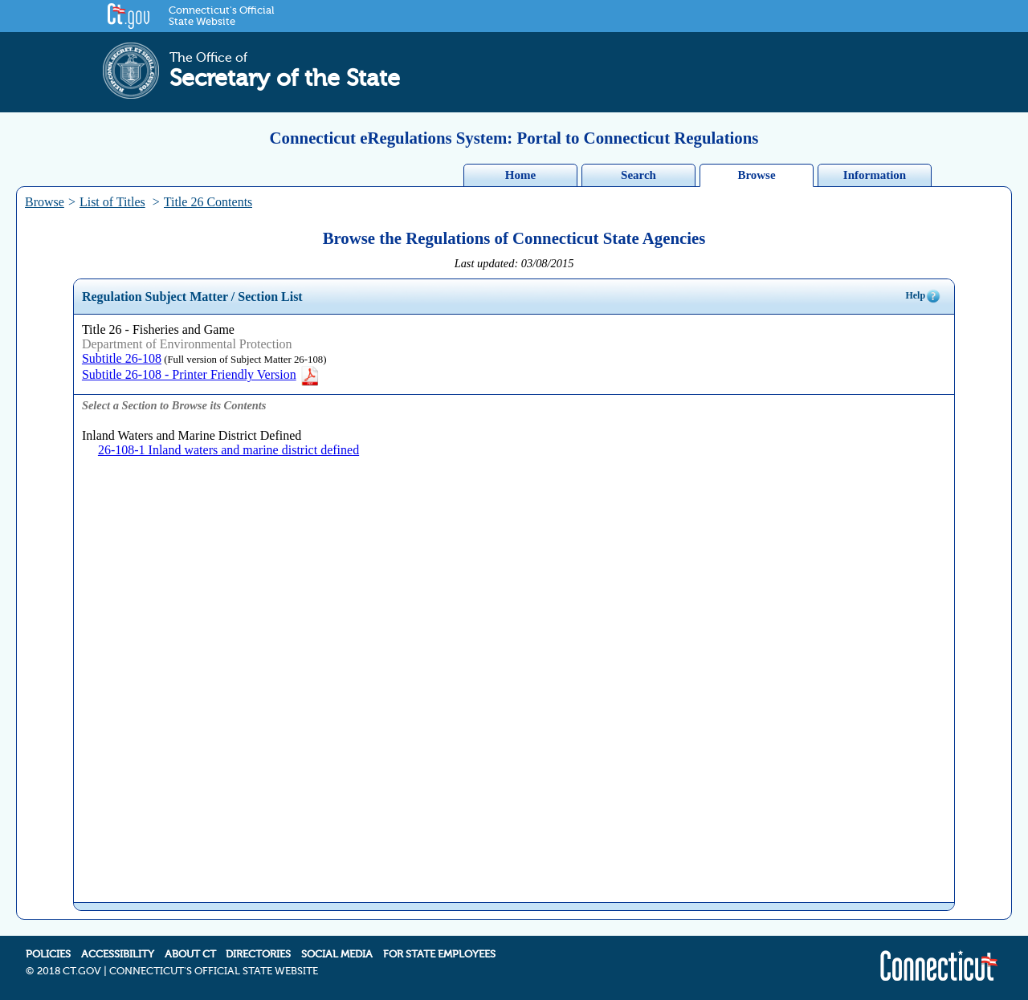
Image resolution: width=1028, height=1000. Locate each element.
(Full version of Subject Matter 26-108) (243, 359)
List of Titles (112, 202)
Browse (756, 175)
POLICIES (48, 954)
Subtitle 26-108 (121, 358)
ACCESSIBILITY (117, 954)
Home (520, 175)
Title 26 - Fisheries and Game (158, 329)
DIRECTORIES (258, 954)
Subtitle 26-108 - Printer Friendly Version (201, 374)
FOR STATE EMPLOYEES (439, 954)
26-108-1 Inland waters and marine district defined (228, 450)
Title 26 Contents (208, 202)
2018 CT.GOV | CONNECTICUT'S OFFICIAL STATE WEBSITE (177, 971)
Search (638, 175)
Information (874, 175)
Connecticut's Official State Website (221, 16)
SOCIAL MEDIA (337, 954)
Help (923, 296)
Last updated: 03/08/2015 (514, 263)
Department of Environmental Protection (187, 344)
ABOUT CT (190, 954)
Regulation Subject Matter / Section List (192, 296)
